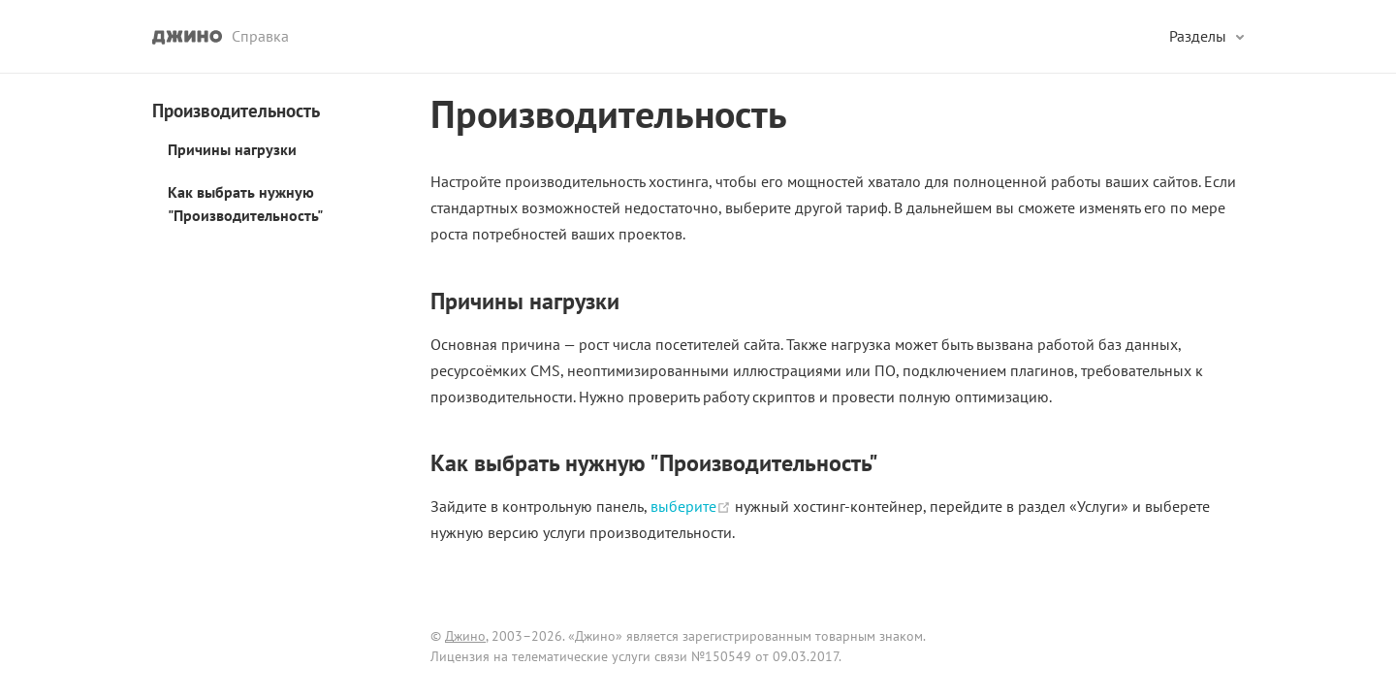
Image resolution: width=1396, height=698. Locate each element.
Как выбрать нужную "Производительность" (245, 203)
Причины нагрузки (232, 149)
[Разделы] (1206, 36)
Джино (465, 636)
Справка (260, 36)
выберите (692, 506)
